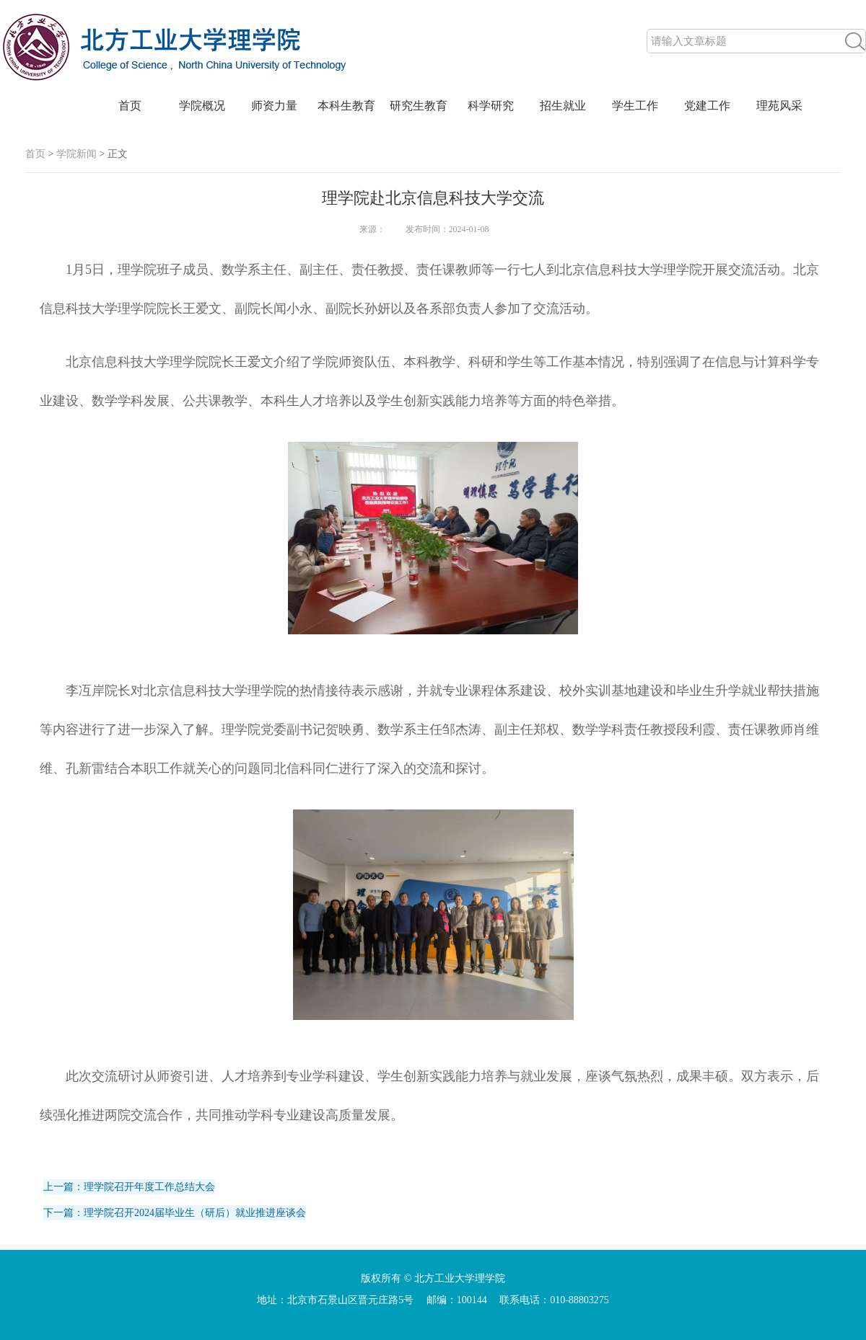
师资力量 (274, 105)
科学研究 (491, 105)
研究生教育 (418, 105)
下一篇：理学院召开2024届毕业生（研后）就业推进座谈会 (174, 1212)
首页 (129, 105)
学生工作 (635, 105)
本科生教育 (346, 105)
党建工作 (707, 105)
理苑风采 (779, 105)
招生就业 (563, 105)
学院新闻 (76, 153)
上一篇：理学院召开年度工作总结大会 (129, 1186)
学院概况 (202, 105)
